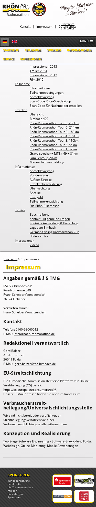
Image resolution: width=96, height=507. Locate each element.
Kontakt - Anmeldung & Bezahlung (54, 223)
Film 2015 (37, 79)
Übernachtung (40, 188)
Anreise (35, 193)
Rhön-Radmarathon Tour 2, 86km (53, 145)
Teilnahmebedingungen (46, 92)
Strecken (54, 50)
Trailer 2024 (38, 71)
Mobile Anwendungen (62, 445)
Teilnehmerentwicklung (46, 201)
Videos (34, 245)
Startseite (11, 50)
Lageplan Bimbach (43, 227)
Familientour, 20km (43, 158)
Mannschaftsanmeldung (47, 162)
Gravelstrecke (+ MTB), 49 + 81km (54, 153)
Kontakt (25, 26)
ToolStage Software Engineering (26, 441)
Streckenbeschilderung (46, 184)
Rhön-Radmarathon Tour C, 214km (54, 127)
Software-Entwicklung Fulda (71, 441)
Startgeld (36, 197)
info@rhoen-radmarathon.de (34, 334)
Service (8, 59)
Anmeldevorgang (42, 97)
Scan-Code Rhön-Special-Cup (50, 101)
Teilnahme (33, 50)
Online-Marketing (33, 445)
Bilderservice (39, 236)
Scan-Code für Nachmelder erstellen (56, 105)
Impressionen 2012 (43, 75)
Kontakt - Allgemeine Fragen (50, 219)
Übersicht (37, 114)
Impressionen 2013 (43, 66)
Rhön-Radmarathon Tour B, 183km (54, 132)
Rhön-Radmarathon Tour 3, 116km (54, 140)
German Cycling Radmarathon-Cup (54, 232)
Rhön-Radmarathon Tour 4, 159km (54, 136)
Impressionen (30, 59)
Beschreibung (39, 214)
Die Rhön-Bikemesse (44, 206)
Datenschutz (67, 26)
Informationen (79, 50)
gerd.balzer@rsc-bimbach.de (35, 364)
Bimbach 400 (39, 119)
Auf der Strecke (41, 179)
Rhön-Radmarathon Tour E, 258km (54, 123)
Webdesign (11, 445)
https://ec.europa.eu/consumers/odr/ (29, 389)
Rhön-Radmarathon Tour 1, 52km (53, 149)
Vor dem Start (39, 175)
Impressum (44, 26)
